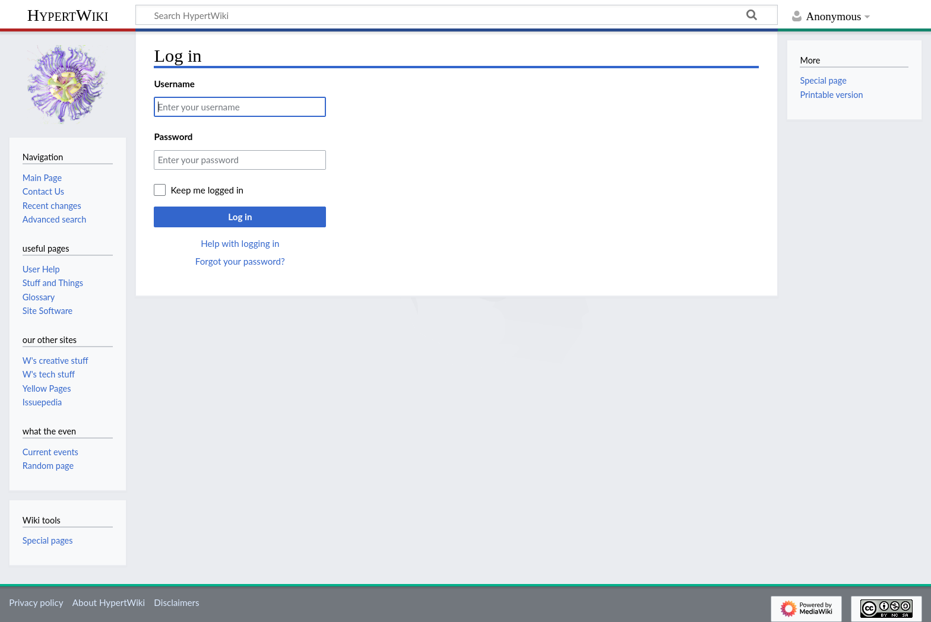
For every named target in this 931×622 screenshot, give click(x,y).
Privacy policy (36, 602)
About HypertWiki (108, 602)
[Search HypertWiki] (456, 14)
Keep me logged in (206, 190)
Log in (240, 216)
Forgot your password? (240, 261)
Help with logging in (240, 243)
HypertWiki (68, 15)
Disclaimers (176, 602)
